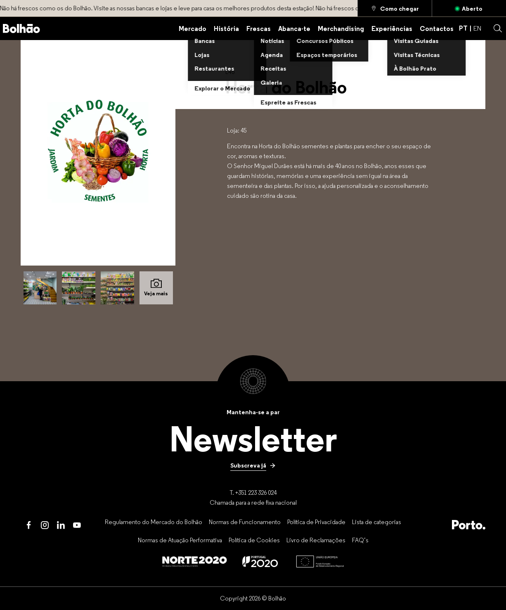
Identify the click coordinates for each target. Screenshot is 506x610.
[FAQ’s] (360, 540)
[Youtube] (77, 525)
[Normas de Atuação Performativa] (180, 540)
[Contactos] (437, 28)
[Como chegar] (395, 8)
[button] (497, 28)
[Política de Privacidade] (316, 521)
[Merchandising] (341, 28)
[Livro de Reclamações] (315, 540)
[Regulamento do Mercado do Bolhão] (153, 521)
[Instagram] (45, 525)
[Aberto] (469, 8)
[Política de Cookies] (254, 540)
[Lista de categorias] (376, 521)
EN (477, 28)
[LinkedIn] (61, 525)
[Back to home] (21, 28)
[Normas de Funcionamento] (245, 521)
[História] (226, 28)
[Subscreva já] (253, 465)
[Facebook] (28, 525)
